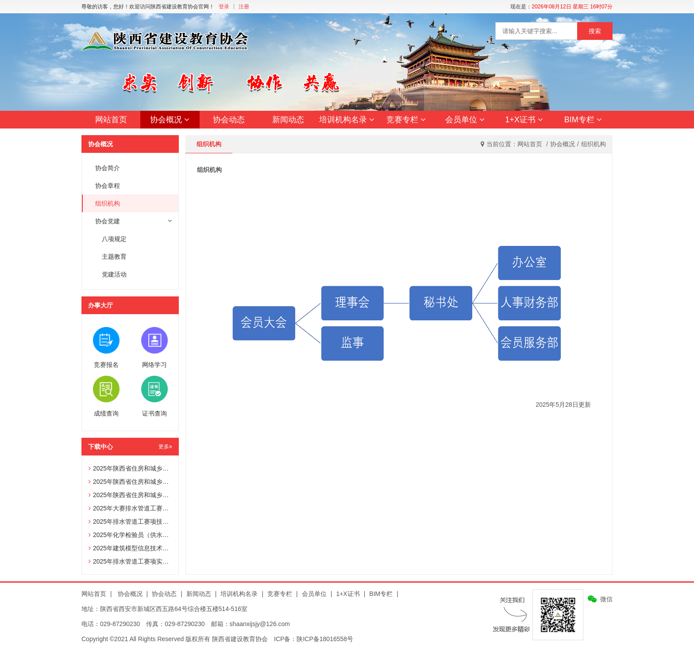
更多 (165, 447)
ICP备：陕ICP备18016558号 (313, 638)
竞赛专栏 (406, 119)
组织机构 (107, 203)
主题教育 (114, 256)
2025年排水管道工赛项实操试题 (135, 561)
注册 (244, 6)
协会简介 (107, 167)
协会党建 (133, 221)
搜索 (595, 31)
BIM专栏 (583, 119)
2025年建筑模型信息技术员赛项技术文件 (147, 548)
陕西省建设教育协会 (240, 638)
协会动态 (229, 119)
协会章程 (107, 185)
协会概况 (169, 119)
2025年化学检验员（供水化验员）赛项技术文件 (156, 534)
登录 (224, 6)
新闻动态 (288, 119)
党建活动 (114, 274)
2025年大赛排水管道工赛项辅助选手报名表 (150, 508)
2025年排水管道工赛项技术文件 (135, 521)
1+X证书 (524, 119)
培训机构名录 (346, 119)
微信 (606, 599)
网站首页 (111, 119)
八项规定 (114, 238)
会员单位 (465, 119)
